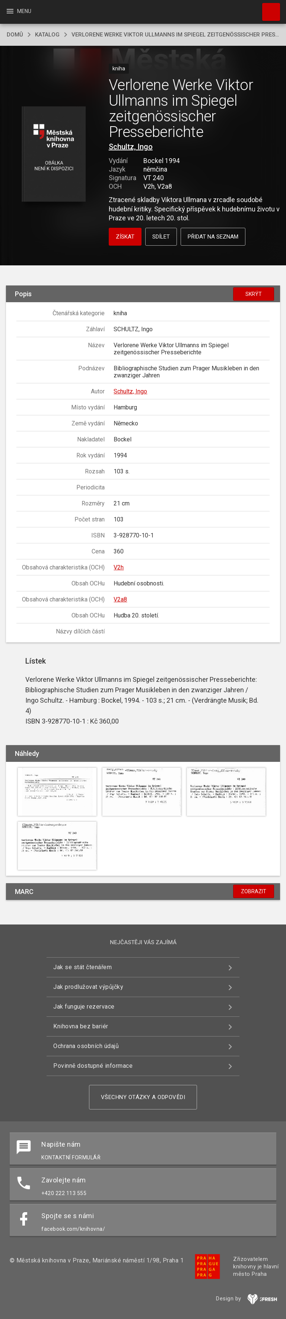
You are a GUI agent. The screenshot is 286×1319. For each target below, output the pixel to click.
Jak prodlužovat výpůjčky (88, 986)
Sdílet (161, 236)
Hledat (267, 8)
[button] (53, 155)
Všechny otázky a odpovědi (143, 1097)
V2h (119, 567)
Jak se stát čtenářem (82, 967)
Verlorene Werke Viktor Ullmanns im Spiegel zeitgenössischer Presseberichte (175, 34)
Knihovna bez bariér (80, 1026)
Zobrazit (253, 891)
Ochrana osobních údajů (86, 1046)
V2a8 (120, 599)
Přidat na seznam (213, 236)
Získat (125, 236)
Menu (18, 11)
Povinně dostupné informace (93, 1065)
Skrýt (253, 294)
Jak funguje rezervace (84, 1006)
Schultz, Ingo (131, 146)
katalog (47, 34)
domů (15, 34)
